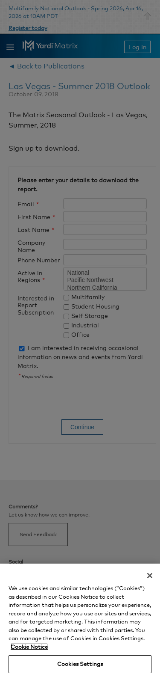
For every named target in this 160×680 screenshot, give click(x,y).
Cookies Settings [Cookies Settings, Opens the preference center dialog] (80, 663)
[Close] (149, 575)
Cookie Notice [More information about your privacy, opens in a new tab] (29, 646)
